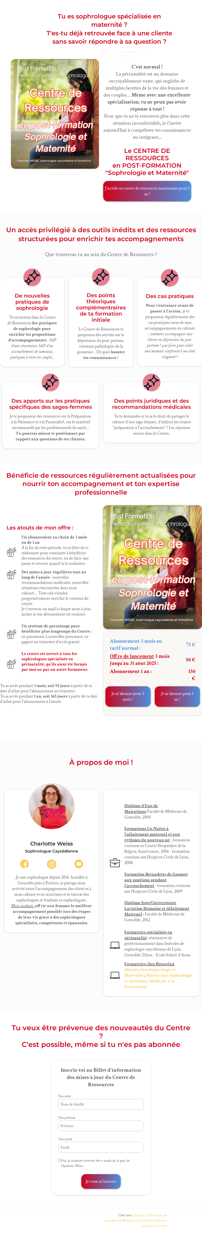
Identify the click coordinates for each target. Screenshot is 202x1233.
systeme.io (140, 1215)
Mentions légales (137, 1220)
